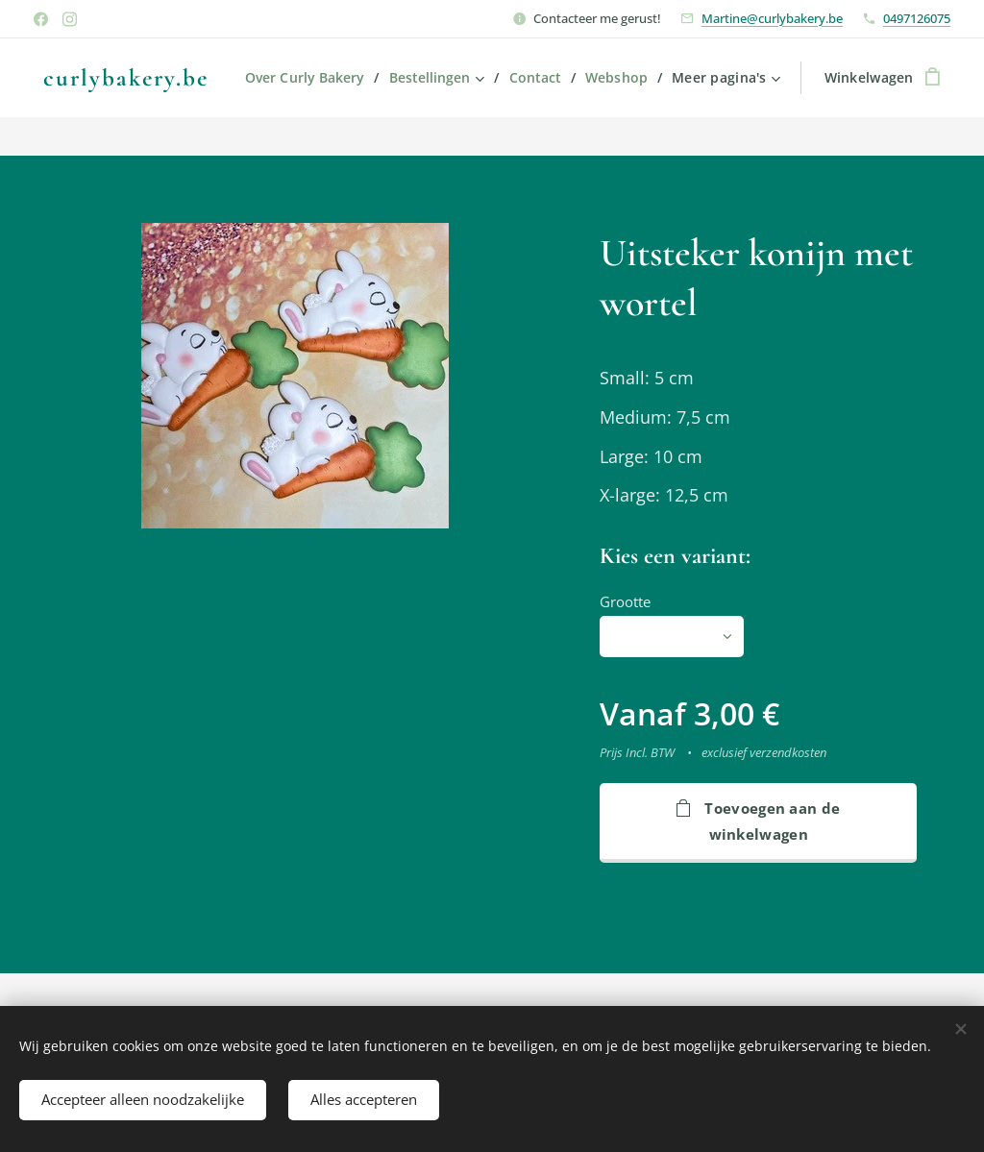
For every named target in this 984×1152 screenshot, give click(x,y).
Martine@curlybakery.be (772, 18)
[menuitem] (390, 78)
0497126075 (916, 18)
